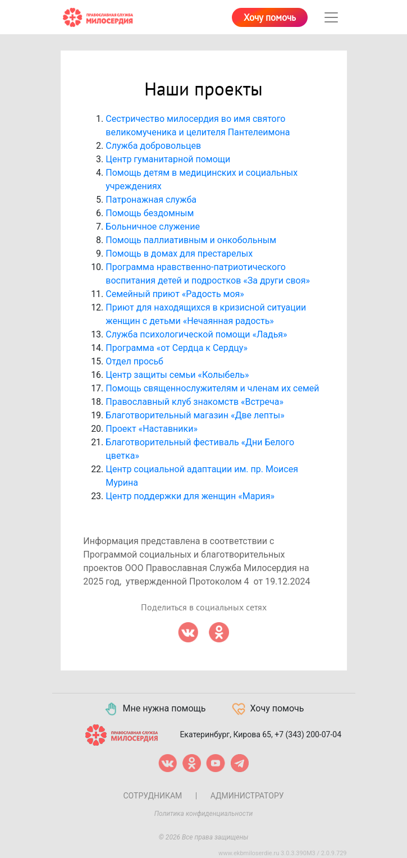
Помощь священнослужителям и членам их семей (212, 388)
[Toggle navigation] (331, 17)
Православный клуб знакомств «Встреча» (194, 401)
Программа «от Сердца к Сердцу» (177, 348)
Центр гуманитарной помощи (168, 159)
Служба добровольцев (153, 145)
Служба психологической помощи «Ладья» (196, 334)
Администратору (247, 795)
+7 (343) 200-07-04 (308, 733)
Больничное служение (153, 226)
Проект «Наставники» (152, 428)
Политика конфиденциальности (203, 814)
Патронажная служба (151, 199)
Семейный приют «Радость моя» (175, 294)
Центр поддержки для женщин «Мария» (190, 496)
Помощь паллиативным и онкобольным (191, 240)
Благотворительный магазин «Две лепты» (195, 415)
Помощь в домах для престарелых (179, 253)
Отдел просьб (134, 361)
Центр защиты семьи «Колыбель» (177, 374)
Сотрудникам (152, 795)
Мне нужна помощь (154, 709)
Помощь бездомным (150, 213)
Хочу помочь (270, 18)
